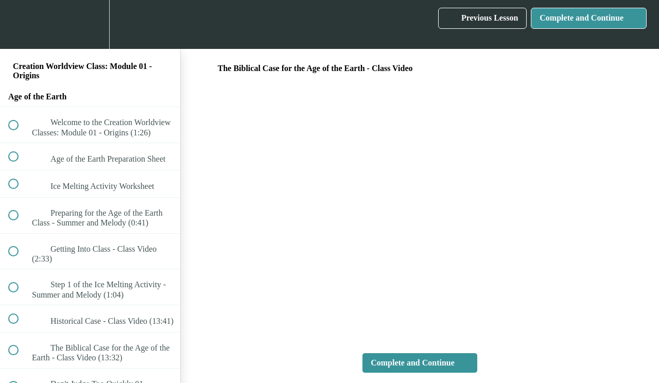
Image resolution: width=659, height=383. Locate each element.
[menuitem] (90, 24)
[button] (19, 24)
